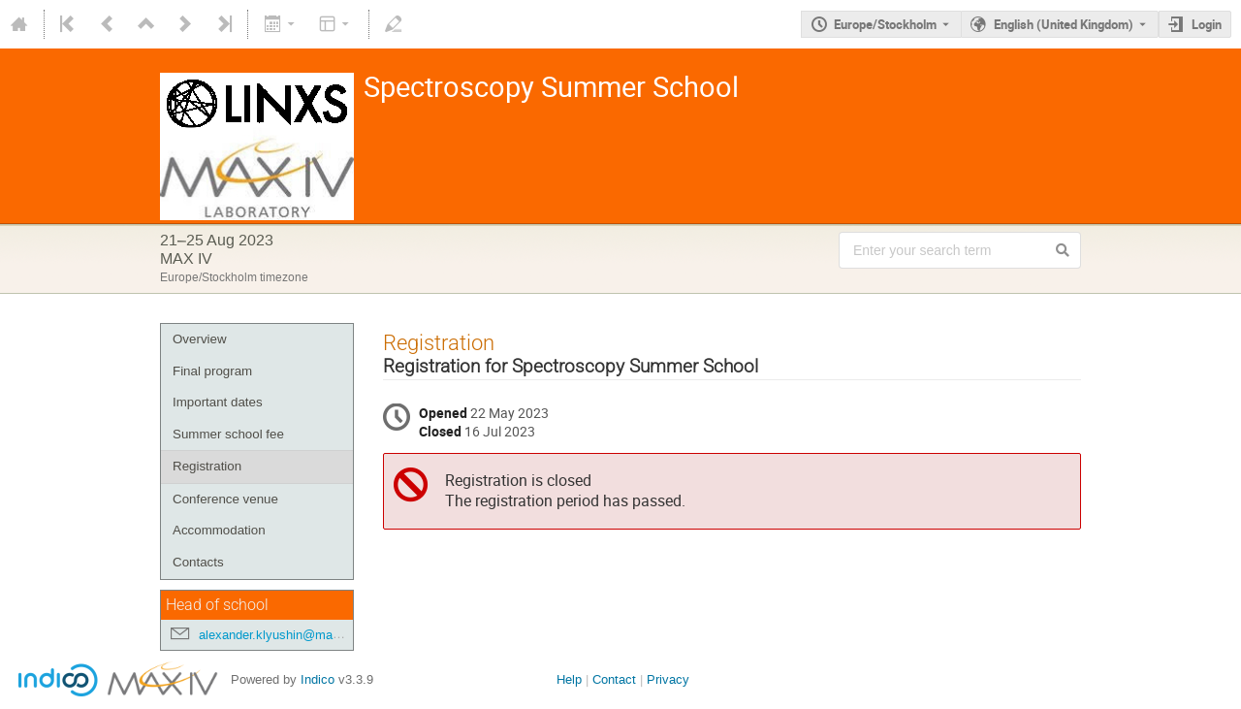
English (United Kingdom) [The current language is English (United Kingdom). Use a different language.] (1063, 24)
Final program (212, 371)
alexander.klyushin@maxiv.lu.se (289, 635)
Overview (200, 339)
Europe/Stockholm (885, 24)
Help (569, 679)
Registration (207, 466)
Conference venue (225, 499)
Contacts (198, 562)
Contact (614, 679)
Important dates (218, 402)
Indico (317, 679)
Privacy (668, 679)
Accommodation (219, 530)
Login (1207, 24)
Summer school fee (228, 434)
